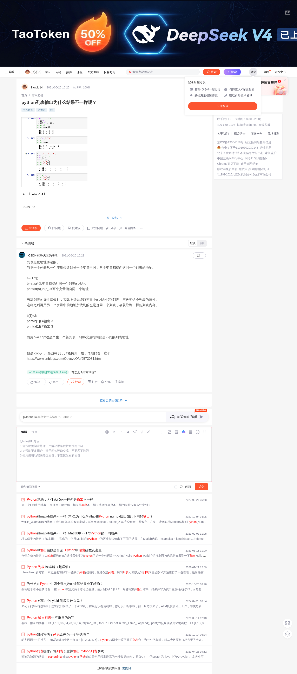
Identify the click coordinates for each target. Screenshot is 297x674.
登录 (253, 72)
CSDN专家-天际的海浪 (43, 255)
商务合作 (256, 133)
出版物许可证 (261, 169)
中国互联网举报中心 (230, 158)
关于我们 (223, 133)
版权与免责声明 (227, 169)
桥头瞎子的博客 (31, 538)
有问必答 (37, 95)
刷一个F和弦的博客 (33, 505)
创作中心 (280, 72)
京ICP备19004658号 (230, 142)
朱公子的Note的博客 (34, 606)
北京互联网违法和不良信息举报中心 (240, 153)
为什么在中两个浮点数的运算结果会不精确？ (65, 584)
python (41, 109)
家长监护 (271, 153)
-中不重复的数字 (50, 617)
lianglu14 (37, 87)
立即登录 (223, 106)
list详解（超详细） (49, 567)
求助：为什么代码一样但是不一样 (60, 499)
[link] (24, 95)
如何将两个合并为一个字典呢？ (58, 634)
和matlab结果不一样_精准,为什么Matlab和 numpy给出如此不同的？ (90, 516)
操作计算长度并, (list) (65, 651)
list (51, 109)
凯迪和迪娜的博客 (33, 656)
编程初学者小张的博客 (35, 589)
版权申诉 (245, 169)
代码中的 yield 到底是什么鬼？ (55, 600)
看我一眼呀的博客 (33, 623)
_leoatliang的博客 (32, 572)
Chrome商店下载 (228, 163)
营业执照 (265, 147)
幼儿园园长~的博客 (33, 639)
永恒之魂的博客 (31, 555)
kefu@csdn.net (247, 124)
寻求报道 (273, 133)
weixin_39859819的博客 (37, 521)
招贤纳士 (239, 133)
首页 (24, 95)
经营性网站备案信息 (258, 142)
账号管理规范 (249, 163)
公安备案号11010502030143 (239, 147)
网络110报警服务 (256, 158)
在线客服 (264, 124)
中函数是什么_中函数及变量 (64, 550)
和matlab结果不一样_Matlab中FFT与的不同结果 (72, 533)
